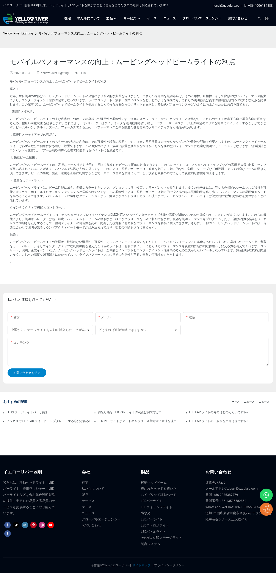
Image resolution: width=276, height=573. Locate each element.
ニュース (249, 401)
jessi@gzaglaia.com (227, 6)
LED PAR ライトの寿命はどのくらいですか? (218, 412)
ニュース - (265, 401)
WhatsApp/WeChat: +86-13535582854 (233, 507)
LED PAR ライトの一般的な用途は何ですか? (218, 421)
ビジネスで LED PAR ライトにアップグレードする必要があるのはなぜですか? (48, 421)
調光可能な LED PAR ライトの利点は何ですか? (129, 412)
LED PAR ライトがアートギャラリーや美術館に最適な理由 (137, 421)
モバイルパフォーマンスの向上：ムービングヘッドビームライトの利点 (90, 33)
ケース (236, 401)
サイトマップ (141, 565)
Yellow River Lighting (18, 33)
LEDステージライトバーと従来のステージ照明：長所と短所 (26, 412)
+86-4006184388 (258, 6)
